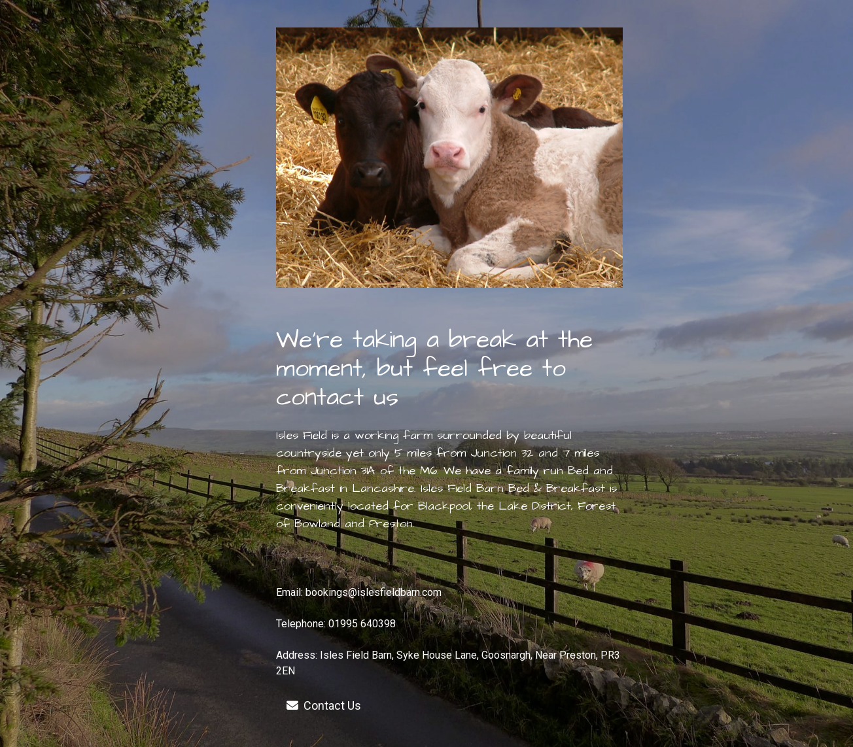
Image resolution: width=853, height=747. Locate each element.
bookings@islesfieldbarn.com (373, 592)
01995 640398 (362, 623)
